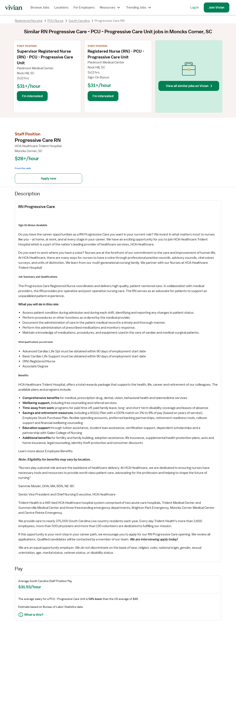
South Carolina (79, 21)
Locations (61, 7)
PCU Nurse (55, 21)
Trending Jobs (139, 7)
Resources (110, 7)
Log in (194, 7)
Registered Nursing (28, 21)
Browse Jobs (40, 7)
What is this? (30, 614)
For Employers (84, 7)
